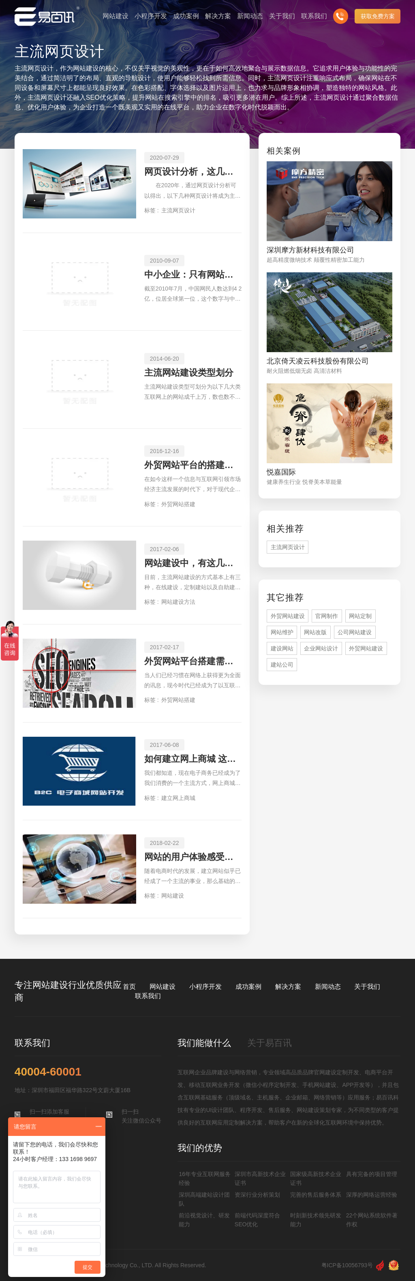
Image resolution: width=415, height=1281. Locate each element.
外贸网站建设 (288, 616)
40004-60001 (48, 1072)
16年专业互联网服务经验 (205, 1178)
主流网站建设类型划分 (188, 373)
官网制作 (326, 616)
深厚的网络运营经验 (371, 1194)
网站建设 (172, 895)
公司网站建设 (355, 632)
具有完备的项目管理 (371, 1174)
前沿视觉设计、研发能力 (204, 1220)
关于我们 (367, 986)
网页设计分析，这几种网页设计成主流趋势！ (193, 172)
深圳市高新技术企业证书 (260, 1178)
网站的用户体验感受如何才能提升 (193, 857)
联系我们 (148, 995)
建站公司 (282, 664)
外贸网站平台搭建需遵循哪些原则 (193, 661)
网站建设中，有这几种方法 (193, 563)
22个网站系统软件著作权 (372, 1220)
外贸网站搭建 (178, 504)
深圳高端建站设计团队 (204, 1199)
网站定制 (360, 616)
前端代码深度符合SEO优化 (257, 1220)
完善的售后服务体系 (315, 1194)
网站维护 (282, 632)
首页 (129, 986)
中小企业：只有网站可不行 (193, 274)
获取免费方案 (378, 16)
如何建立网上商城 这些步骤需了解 (193, 759)
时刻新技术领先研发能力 (315, 1220)
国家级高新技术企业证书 (315, 1178)
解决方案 (288, 986)
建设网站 (282, 648)
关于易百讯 (269, 1043)
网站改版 (315, 632)
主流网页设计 (178, 210)
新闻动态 (328, 986)
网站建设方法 (178, 602)
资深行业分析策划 (257, 1194)
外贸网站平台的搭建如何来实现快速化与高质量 (193, 465)
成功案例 (248, 986)
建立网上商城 (178, 798)
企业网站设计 (321, 648)
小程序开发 (205, 986)
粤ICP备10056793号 (347, 1265)
